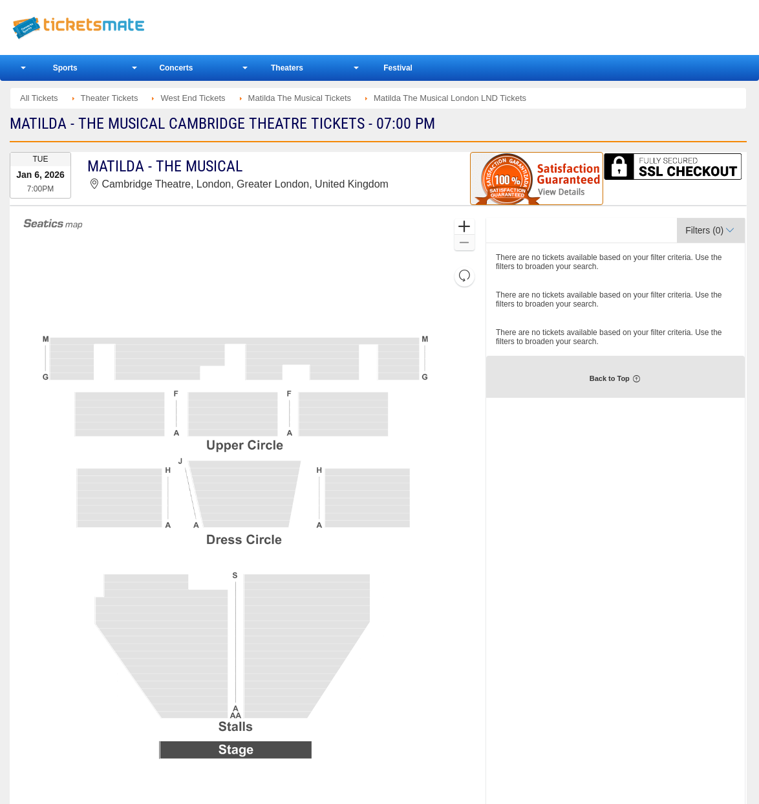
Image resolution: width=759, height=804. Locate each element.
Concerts (176, 67)
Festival (397, 67)
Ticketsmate (140, 27)
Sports (65, 67)
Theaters (287, 67)
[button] (464, 227)
